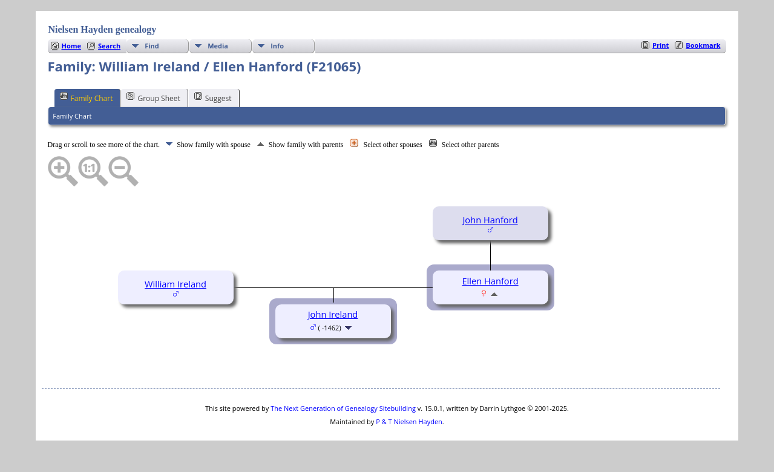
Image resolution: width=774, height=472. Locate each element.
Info (277, 45)
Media (218, 45)
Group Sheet (153, 97)
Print (660, 45)
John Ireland (333, 314)
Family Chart (86, 97)
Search (109, 45)
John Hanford (489, 220)
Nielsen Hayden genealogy (102, 29)
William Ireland (175, 284)
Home (72, 45)
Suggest (213, 97)
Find (152, 45)
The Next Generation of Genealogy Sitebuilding (343, 408)
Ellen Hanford (490, 281)
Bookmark (703, 45)
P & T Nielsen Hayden (409, 421)
